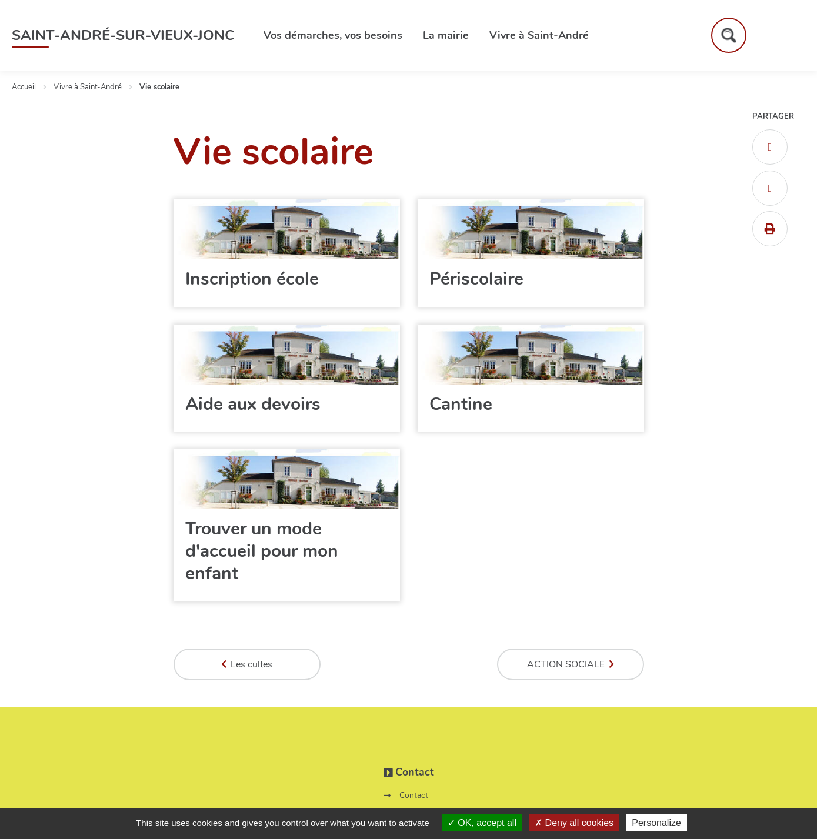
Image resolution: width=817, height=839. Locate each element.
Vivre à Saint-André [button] (539, 35)
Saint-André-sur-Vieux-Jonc (123, 35)
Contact (413, 795)
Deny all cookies (574, 823)
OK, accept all (482, 823)
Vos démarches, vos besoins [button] (333, 35)
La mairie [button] (446, 35)
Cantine (460, 404)
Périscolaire (476, 279)
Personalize (656, 823)
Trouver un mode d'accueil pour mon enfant (261, 551)
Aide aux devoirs (253, 404)
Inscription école (252, 279)
